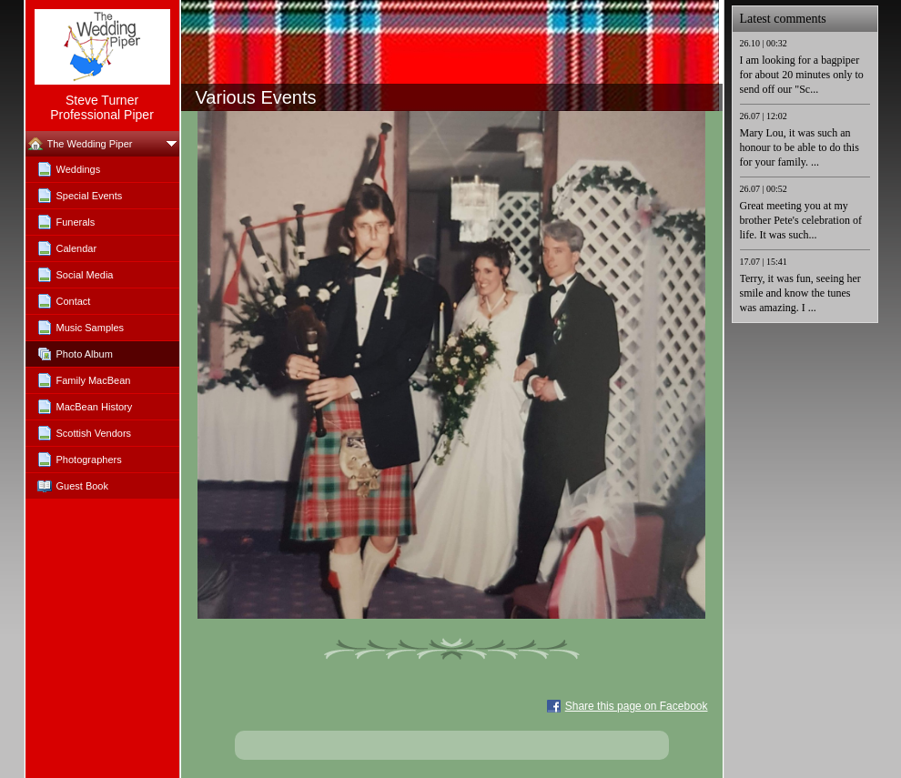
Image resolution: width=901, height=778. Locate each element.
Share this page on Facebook (636, 706)
